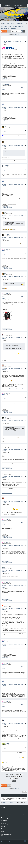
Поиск (22, 31)
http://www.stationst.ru (21, 388)
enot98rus (7, 743)
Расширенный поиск (24, 31)
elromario (6, 165)
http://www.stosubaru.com (7, 79)
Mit (5, 417)
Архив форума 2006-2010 (7, 834)
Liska (5, 126)
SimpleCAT (6, 605)
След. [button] (18, 34)
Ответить (4, 31)
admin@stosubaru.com (6, 78)
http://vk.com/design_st (12, 388)
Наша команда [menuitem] (5, 841)
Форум (3, 832)
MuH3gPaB (7, 234)
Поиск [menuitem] (26, 23)
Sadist (5, 334)
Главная (21, 5)
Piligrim (6, 719)
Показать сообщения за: (14, 774)
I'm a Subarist (5, 824)
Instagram (4, 823)
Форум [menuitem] (14, 5)
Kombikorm (8, 567)
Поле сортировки (14, 776)
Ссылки (8, 5)
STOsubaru (6, 37)
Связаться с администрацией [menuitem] (16, 841)
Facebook (4, 821)
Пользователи (5, 835)
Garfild (5, 141)
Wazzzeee (6, 84)
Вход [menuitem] (15, 1)
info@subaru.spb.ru (6, 826)
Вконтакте (5, 820)
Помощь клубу (5, 837)
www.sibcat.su (4, 635)
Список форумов (10, 802)
